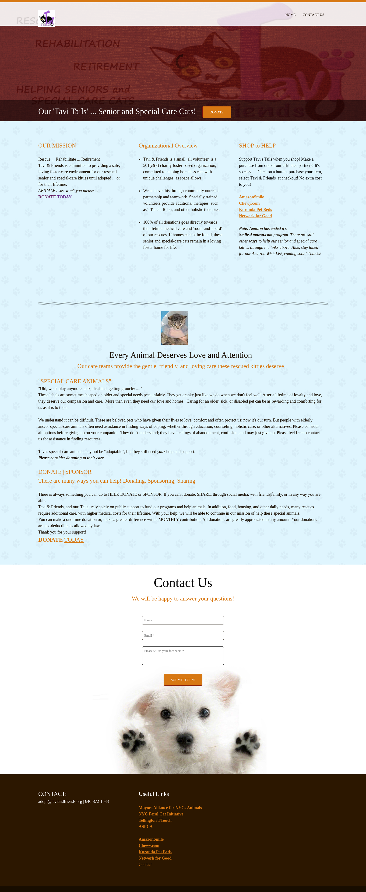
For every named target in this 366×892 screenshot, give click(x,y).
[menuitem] (290, 14)
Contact (145, 835)
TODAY (74, 510)
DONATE (51, 510)
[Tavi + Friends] (46, 16)
